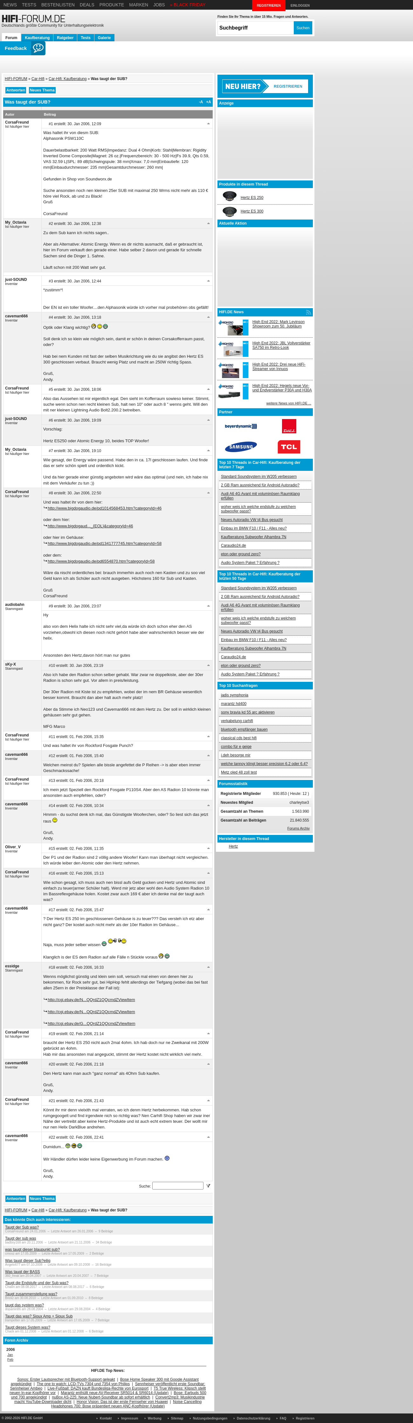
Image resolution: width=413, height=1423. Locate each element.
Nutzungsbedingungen (210, 1418)
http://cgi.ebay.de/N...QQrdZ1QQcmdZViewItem (91, 999)
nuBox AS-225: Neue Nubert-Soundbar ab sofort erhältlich (101, 1397)
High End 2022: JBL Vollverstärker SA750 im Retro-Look (281, 345)
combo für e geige (236, 746)
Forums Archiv (298, 828)
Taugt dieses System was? (27, 1327)
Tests (29, 4)
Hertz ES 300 (252, 211)
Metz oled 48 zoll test (239, 772)
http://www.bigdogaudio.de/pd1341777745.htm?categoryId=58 (105, 543)
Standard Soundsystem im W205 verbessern (259, 476)
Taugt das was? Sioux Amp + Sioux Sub (38, 1316)
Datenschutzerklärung (253, 1418)
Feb (10, 1359)
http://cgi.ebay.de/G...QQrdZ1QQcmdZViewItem (91, 1023)
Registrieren (305, 1418)
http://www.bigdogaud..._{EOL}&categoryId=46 (90, 526)
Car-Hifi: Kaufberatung (67, 79)
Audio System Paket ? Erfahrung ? (250, 562)
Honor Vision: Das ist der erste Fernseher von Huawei (122, 1401)
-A (201, 102)
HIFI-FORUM (16, 79)
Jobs (159, 4)
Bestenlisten (58, 4)
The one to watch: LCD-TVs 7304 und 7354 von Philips (83, 1384)
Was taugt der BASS (22, 1272)
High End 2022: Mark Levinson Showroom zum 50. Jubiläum (278, 324)
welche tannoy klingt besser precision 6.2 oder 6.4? (264, 764)
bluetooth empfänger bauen (244, 729)
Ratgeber (65, 38)
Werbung (155, 1418)
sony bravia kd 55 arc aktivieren (248, 712)
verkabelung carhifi (237, 721)
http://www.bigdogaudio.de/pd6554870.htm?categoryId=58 (101, 561)
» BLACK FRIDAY (188, 4)
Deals (87, 4)
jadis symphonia (234, 695)
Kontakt (106, 1418)
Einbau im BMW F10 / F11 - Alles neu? (254, 528)
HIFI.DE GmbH (32, 1418)
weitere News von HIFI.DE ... (288, 403)
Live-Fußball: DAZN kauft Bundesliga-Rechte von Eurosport (98, 1388)
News (10, 4)
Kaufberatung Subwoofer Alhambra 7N (253, 537)
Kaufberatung (37, 38)
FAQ (283, 1418)
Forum (11, 38)
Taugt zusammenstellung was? (31, 1294)
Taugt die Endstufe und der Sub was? (36, 1283)
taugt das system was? (24, 1305)
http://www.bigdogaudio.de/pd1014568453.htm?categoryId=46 (105, 508)
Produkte (112, 4)
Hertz (233, 846)
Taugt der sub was (20, 1238)
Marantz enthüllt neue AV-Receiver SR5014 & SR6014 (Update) (115, 1393)
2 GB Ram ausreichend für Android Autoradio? (260, 485)
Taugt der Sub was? (22, 1227)
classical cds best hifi (239, 738)
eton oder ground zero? (241, 554)
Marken (138, 4)
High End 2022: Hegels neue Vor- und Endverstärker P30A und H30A (282, 387)
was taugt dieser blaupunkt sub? (32, 1249)
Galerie (104, 38)
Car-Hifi (38, 79)
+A (208, 102)
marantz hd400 (233, 703)
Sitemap (177, 1418)
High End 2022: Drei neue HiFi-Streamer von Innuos (279, 366)
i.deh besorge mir (236, 755)
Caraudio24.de (233, 545)
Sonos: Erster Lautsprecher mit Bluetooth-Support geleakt (66, 1379)
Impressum (129, 1418)
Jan (10, 1355)
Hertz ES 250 (252, 197)
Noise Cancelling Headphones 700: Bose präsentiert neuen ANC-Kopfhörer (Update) (126, 1403)
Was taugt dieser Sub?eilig (27, 1260)
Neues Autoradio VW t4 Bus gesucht (252, 520)
